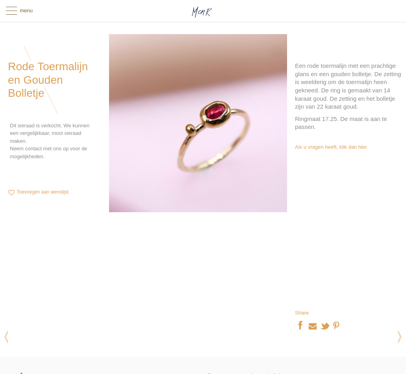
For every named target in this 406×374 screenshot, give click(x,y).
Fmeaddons (172, 261)
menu (26, 10)
